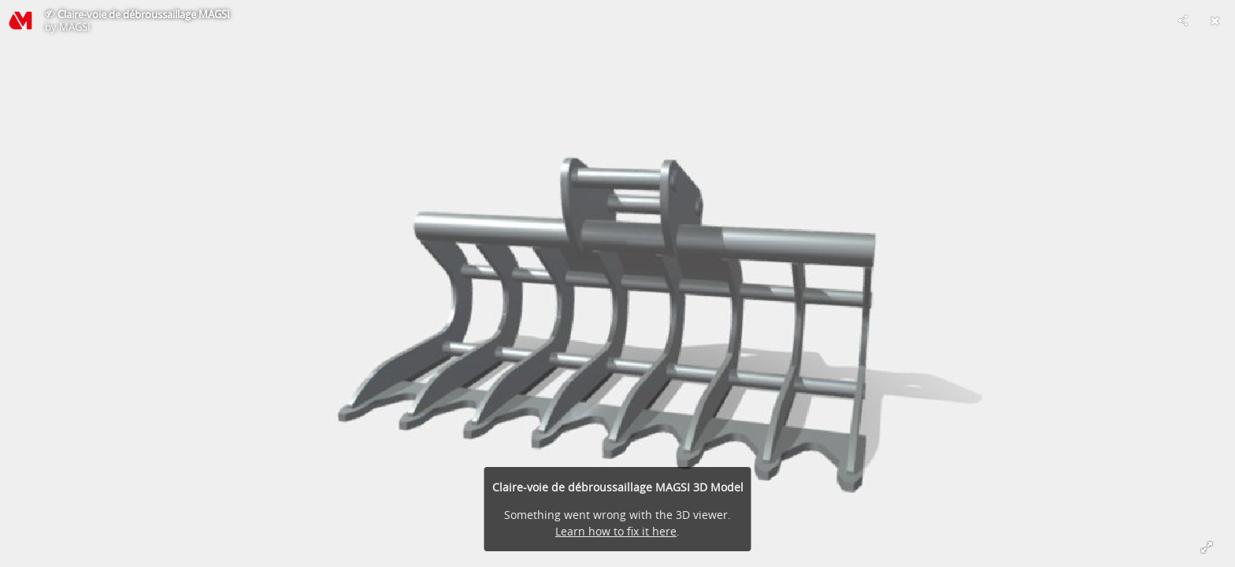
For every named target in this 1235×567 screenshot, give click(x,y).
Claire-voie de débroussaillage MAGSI (143, 14)
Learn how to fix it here (616, 531)
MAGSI (75, 27)
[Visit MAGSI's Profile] (20, 20)
